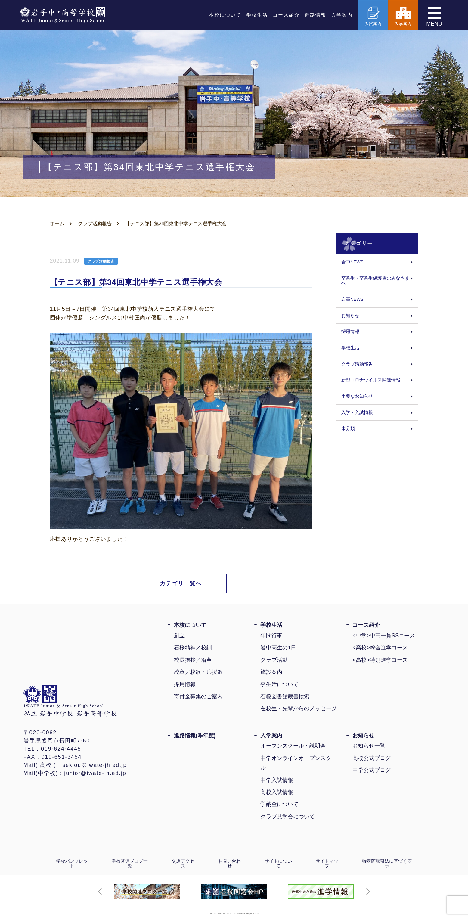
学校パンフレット (72, 864)
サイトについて (278, 864)
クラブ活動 (273, 660)
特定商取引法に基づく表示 (387, 864)
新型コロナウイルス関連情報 (370, 380)
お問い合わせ (229, 864)
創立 (179, 636)
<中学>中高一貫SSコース (383, 636)
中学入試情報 (276, 780)
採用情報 (350, 331)
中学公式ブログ (371, 770)
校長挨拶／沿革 (193, 660)
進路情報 (315, 14)
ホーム (57, 223)
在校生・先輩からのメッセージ (298, 708)
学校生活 (257, 14)
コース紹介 (286, 14)
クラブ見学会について (287, 817)
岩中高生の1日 (278, 648)
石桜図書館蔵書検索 (284, 696)
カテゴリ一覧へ (181, 583)
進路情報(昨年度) (195, 736)
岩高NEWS (352, 299)
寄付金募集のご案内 (198, 696)
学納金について (279, 804)
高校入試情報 (276, 792)
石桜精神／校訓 (193, 648)
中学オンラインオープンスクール (298, 763)
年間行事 (271, 636)
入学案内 (342, 14)
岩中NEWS (352, 262)
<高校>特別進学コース (380, 660)
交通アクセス (183, 864)
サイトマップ (327, 864)
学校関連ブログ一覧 (130, 864)
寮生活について (279, 684)
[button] (100, 891)
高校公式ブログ (371, 758)
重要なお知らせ (357, 396)
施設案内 (271, 672)
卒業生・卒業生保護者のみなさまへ (375, 281)
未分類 (348, 428)
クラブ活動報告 (95, 223)
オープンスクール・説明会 (293, 746)
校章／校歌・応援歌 (198, 672)
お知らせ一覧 (368, 746)
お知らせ (350, 315)
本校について (225, 14)
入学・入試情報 (357, 412)
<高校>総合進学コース (380, 648)
